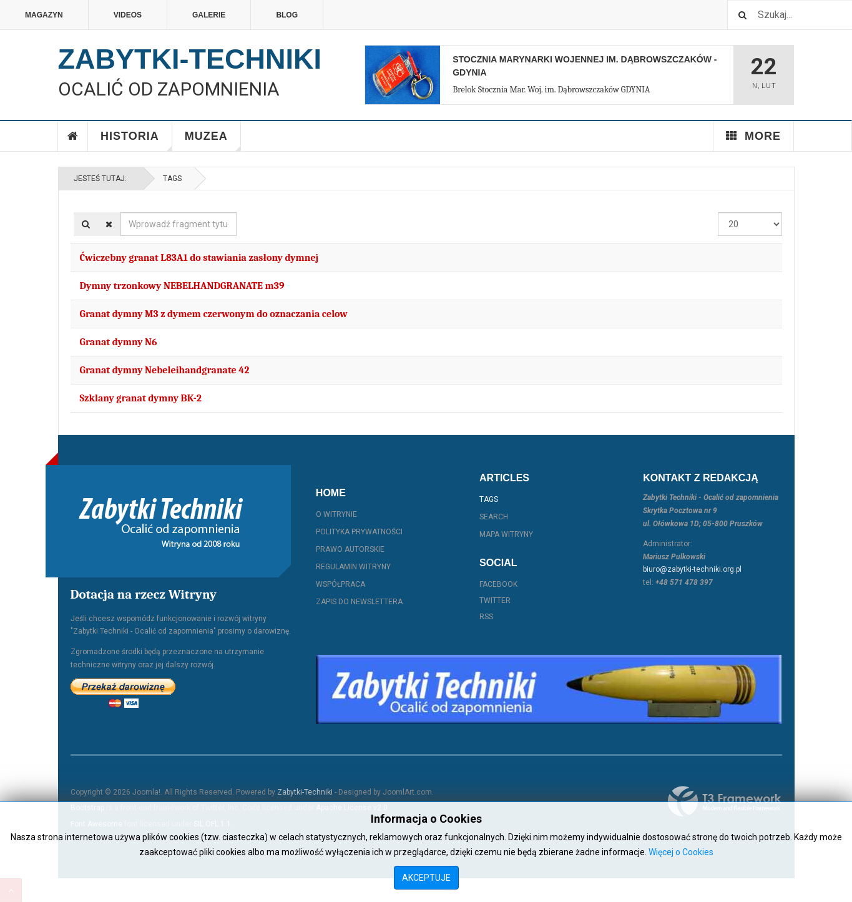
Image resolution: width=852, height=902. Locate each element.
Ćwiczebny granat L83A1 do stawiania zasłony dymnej (199, 257)
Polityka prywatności (359, 531)
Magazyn (44, 15)
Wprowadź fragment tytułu (120, 212)
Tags (172, 178)
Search (493, 516)
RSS (486, 616)
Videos (128, 15)
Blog (287, 15)
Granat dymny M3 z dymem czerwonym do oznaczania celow (214, 314)
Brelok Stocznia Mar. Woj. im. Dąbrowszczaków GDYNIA (551, 89)
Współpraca (340, 584)
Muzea (213, 140)
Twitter (495, 600)
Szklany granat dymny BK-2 (141, 398)
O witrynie (336, 514)
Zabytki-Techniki (305, 792)
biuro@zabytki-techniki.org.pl (692, 569)
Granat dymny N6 (118, 342)
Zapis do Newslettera (359, 601)
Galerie (208, 15)
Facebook (498, 584)
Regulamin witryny (353, 566)
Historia (136, 140)
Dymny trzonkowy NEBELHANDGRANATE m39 (182, 286)
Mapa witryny (506, 534)
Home (73, 136)
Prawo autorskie (350, 549)
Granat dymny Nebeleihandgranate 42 (165, 370)
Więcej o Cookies (681, 852)
